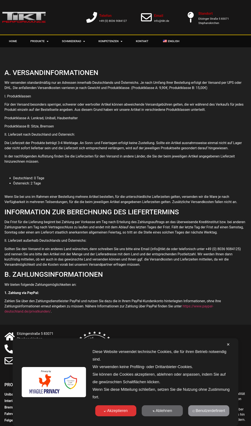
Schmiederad (73, 41)
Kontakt (142, 41)
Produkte (39, 41)
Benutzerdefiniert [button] (208, 411)
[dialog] (125, 382)
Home (13, 41)
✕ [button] (228, 344)
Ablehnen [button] (162, 411)
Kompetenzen (110, 41)
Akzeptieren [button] (116, 411)
